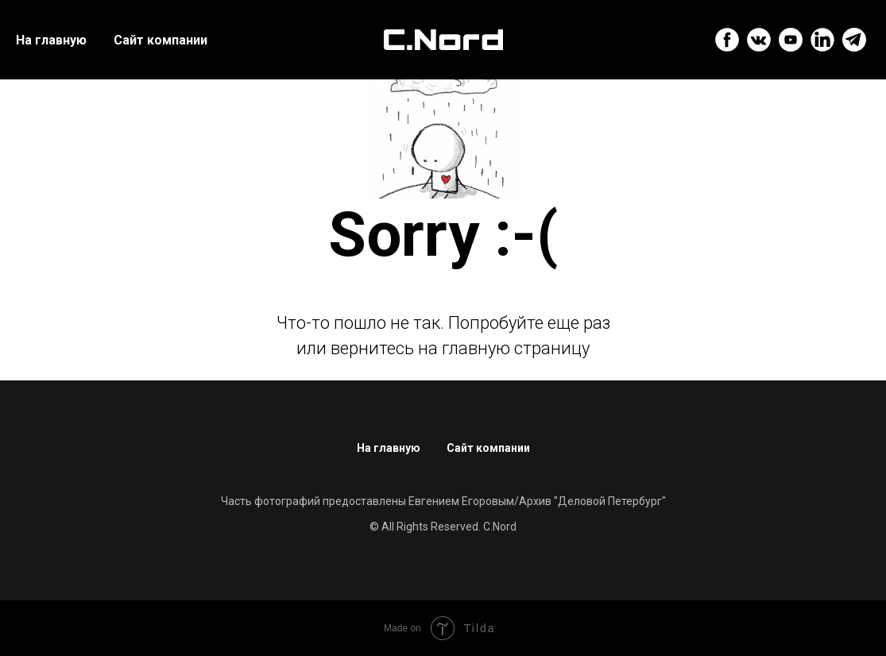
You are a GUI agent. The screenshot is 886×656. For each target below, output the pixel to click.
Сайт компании (160, 40)
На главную (51, 40)
